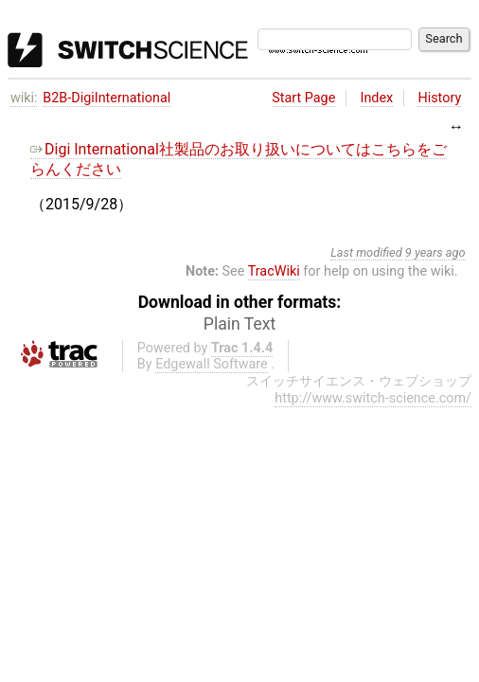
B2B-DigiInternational (106, 98)
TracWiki (274, 271)
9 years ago (435, 252)
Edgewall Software (211, 364)
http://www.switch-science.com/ (373, 398)
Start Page (303, 98)
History (439, 98)
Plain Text (239, 323)
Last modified (366, 252)
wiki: (24, 98)
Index (377, 98)
